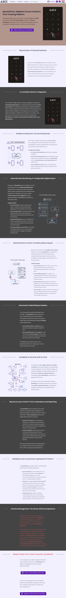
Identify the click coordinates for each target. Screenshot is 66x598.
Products (13, 1)
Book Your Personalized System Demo (33, 573)
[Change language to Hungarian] (63, 2)
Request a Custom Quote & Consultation (33, 594)
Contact (26, 1)
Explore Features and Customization (22, 30)
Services (20, 1)
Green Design (34, 1)
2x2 (12, 142)
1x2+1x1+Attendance (19, 142)
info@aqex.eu (51, 1)
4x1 (8, 142)
